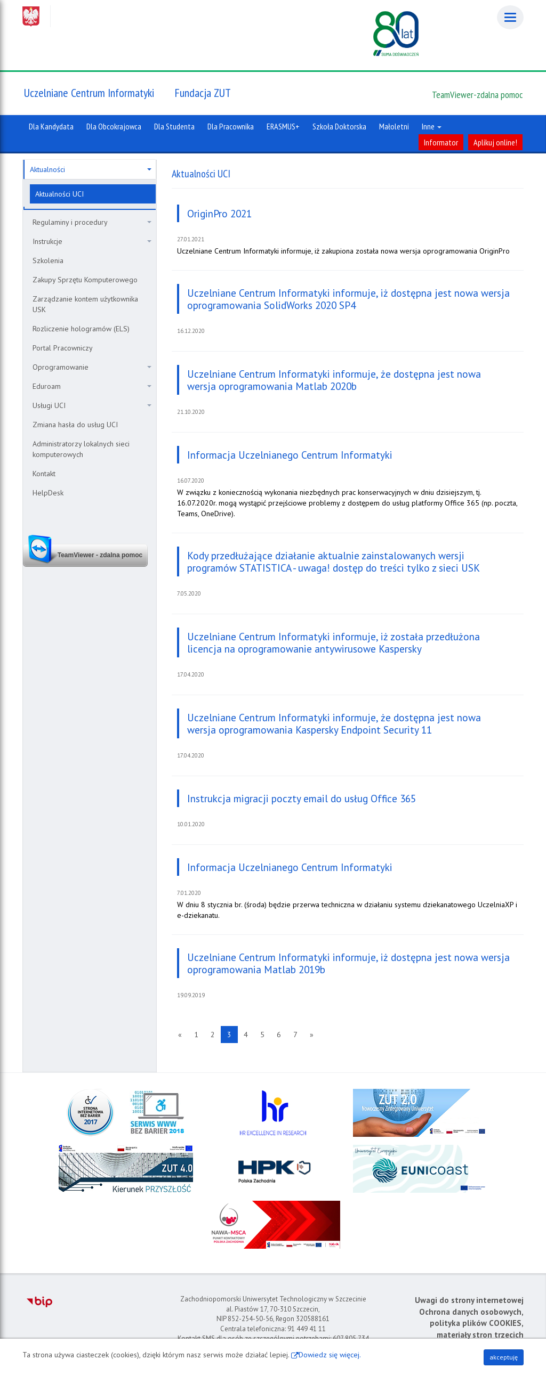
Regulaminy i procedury (92, 222)
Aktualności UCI (59, 194)
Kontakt (44, 473)
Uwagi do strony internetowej (469, 1300)
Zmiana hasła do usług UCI (75, 424)
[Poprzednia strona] (180, 1034)
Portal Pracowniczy (63, 348)
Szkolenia (48, 260)
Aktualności (90, 169)
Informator (441, 142)
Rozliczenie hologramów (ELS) (81, 328)
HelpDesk (48, 493)
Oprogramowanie (92, 367)
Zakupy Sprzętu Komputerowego (85, 279)
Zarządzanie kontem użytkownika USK (85, 304)
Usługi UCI (92, 405)
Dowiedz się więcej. (330, 1354)
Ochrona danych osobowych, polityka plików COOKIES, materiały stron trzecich (471, 1323)
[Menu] (510, 17)
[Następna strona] (311, 1034)
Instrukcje (92, 241)
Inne (431, 126)
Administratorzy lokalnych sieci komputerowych (81, 449)
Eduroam (92, 386)
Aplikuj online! (495, 142)
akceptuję (503, 1357)
